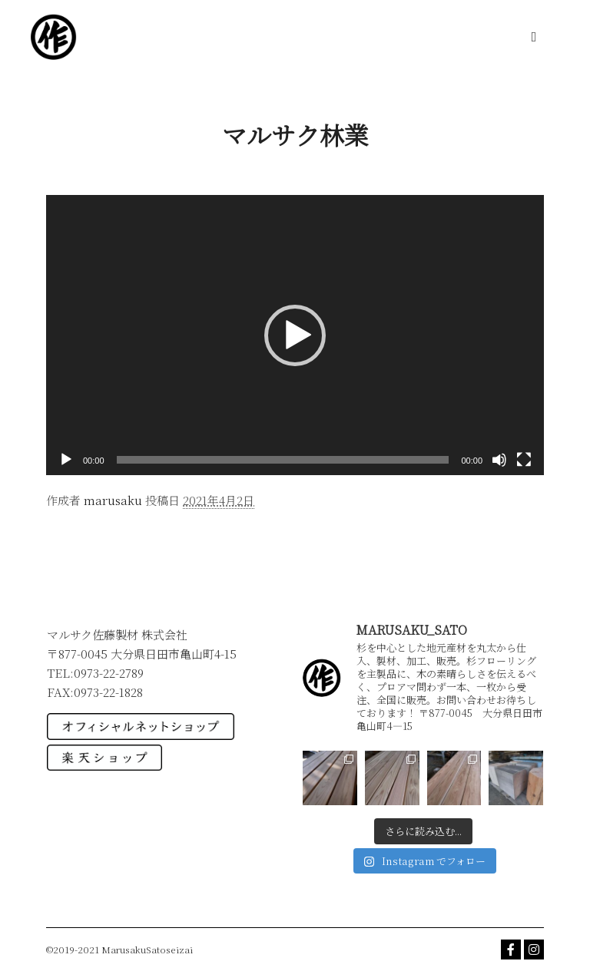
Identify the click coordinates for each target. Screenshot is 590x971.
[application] (295, 335)
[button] (295, 335)
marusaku (113, 500)
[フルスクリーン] (524, 459)
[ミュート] (499, 459)
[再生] (66, 459)
